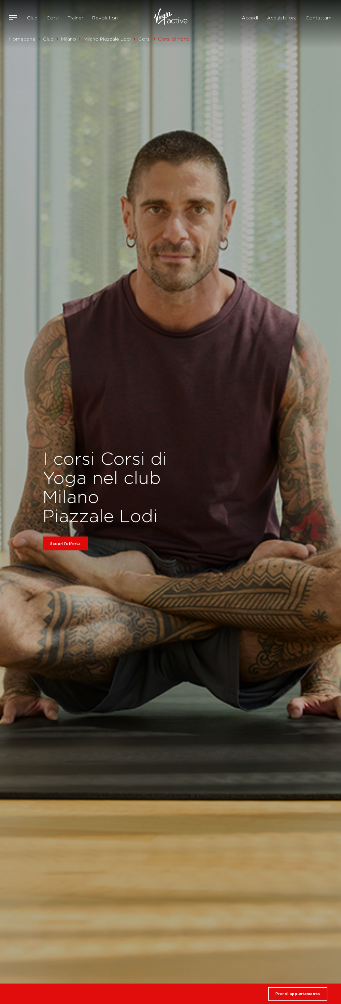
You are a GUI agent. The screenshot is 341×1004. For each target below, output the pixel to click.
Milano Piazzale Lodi (107, 39)
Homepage (22, 39)
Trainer (75, 17)
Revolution (105, 17)
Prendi (297, 993)
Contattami (319, 17)
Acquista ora (282, 17)
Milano (68, 39)
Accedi (250, 17)
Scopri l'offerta (65, 543)
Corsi (52, 17)
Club (32, 17)
